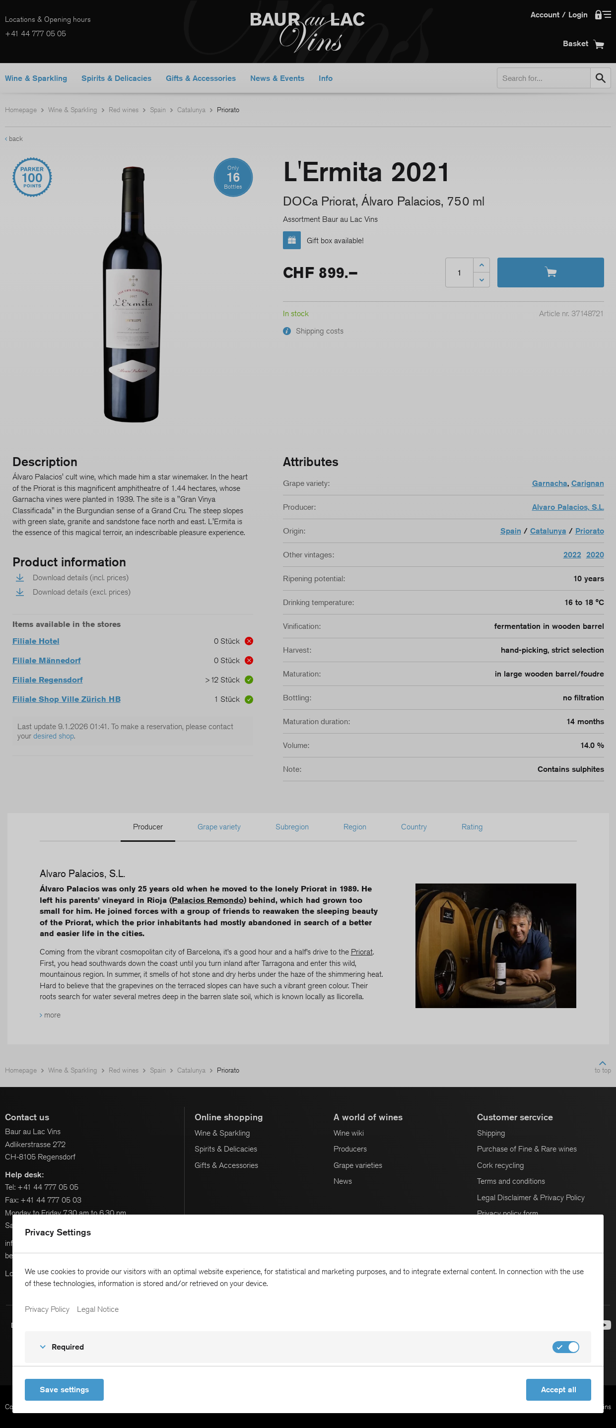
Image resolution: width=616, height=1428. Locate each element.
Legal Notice (98, 1309)
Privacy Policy (47, 1309)
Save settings (64, 1389)
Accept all (558, 1389)
